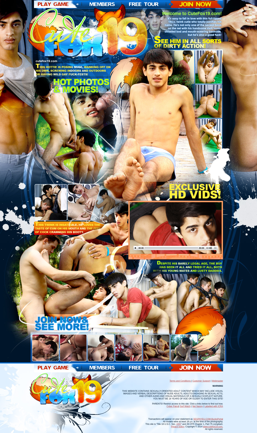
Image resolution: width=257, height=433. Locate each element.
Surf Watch (185, 406)
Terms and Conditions (180, 381)
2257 (178, 424)
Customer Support (201, 381)
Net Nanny (197, 406)
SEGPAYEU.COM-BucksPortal (208, 419)
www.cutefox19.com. (213, 426)
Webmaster (217, 381)
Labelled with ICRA (213, 406)
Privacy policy (177, 426)
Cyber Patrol (173, 406)
